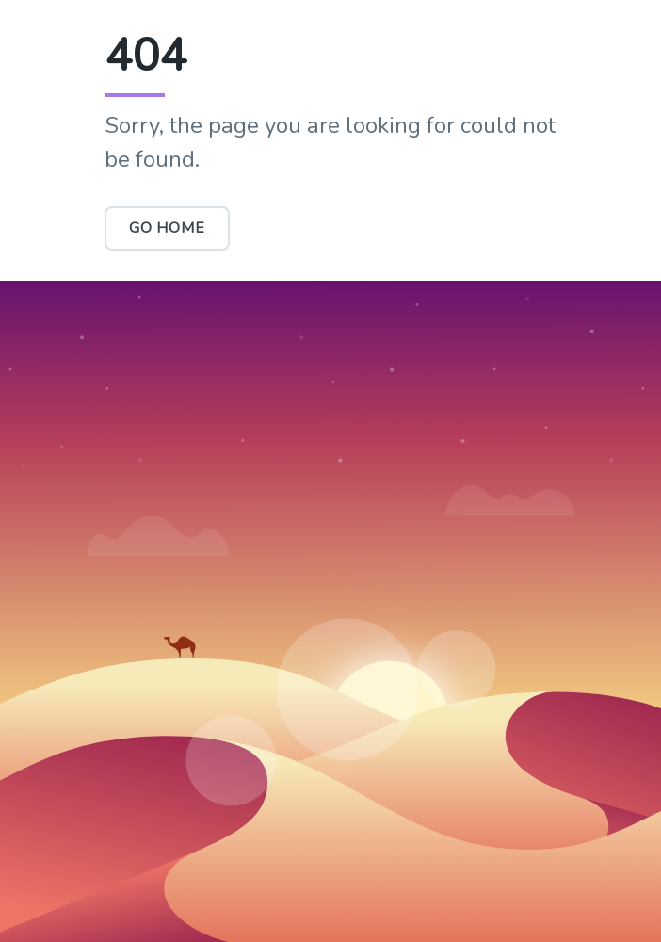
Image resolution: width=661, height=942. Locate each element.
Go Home (167, 228)
